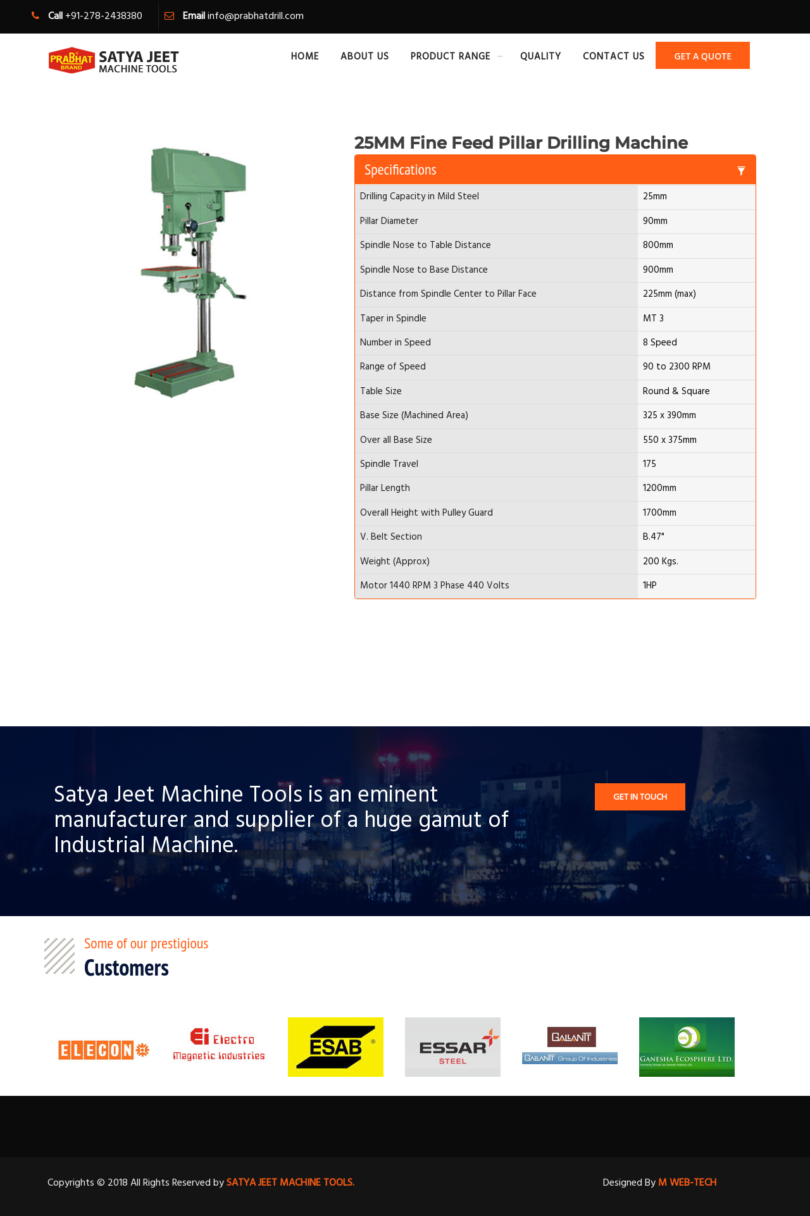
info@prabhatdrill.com (256, 16)
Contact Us (614, 57)
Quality (540, 57)
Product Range (450, 57)
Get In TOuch (640, 797)
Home (305, 57)
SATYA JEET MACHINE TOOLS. (290, 1183)
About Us (364, 57)
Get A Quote (703, 56)
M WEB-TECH (686, 1183)
